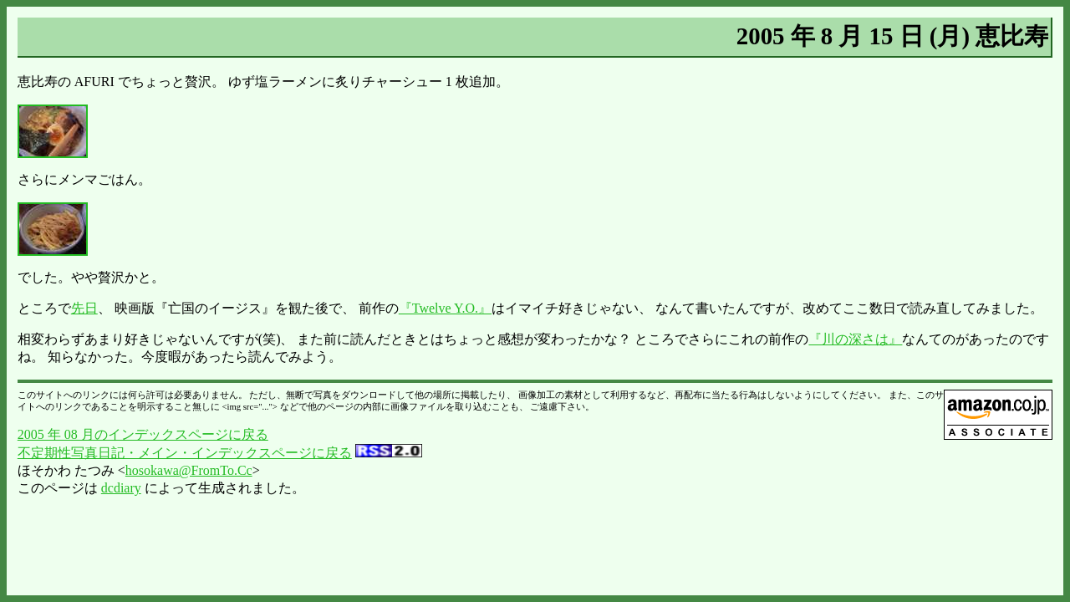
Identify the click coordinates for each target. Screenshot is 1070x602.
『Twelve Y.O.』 (445, 308)
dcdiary (121, 488)
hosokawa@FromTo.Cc (188, 470)
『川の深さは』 (855, 339)
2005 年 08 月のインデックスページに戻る (143, 434)
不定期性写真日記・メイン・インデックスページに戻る (185, 453)
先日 (84, 308)
